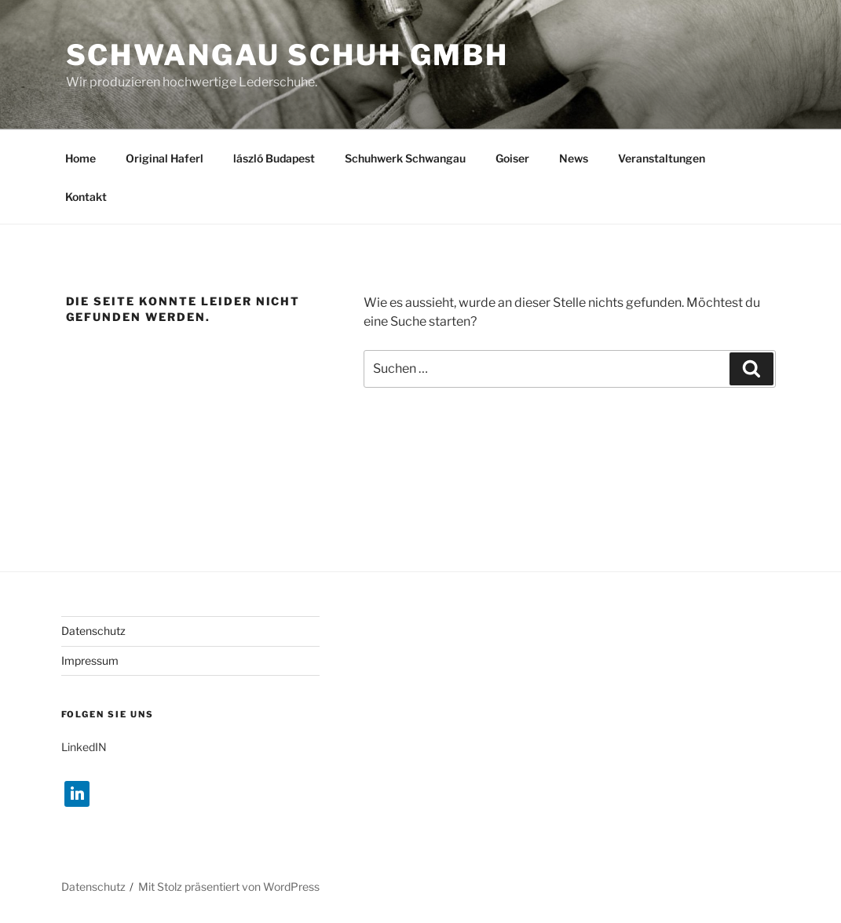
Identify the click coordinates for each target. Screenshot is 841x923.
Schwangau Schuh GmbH (288, 55)
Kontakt (86, 196)
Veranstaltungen (661, 158)
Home (80, 158)
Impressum (90, 660)
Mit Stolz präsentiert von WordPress (229, 886)
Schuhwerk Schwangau (405, 158)
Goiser (512, 158)
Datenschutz (93, 630)
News (573, 158)
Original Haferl (164, 158)
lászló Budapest (274, 158)
